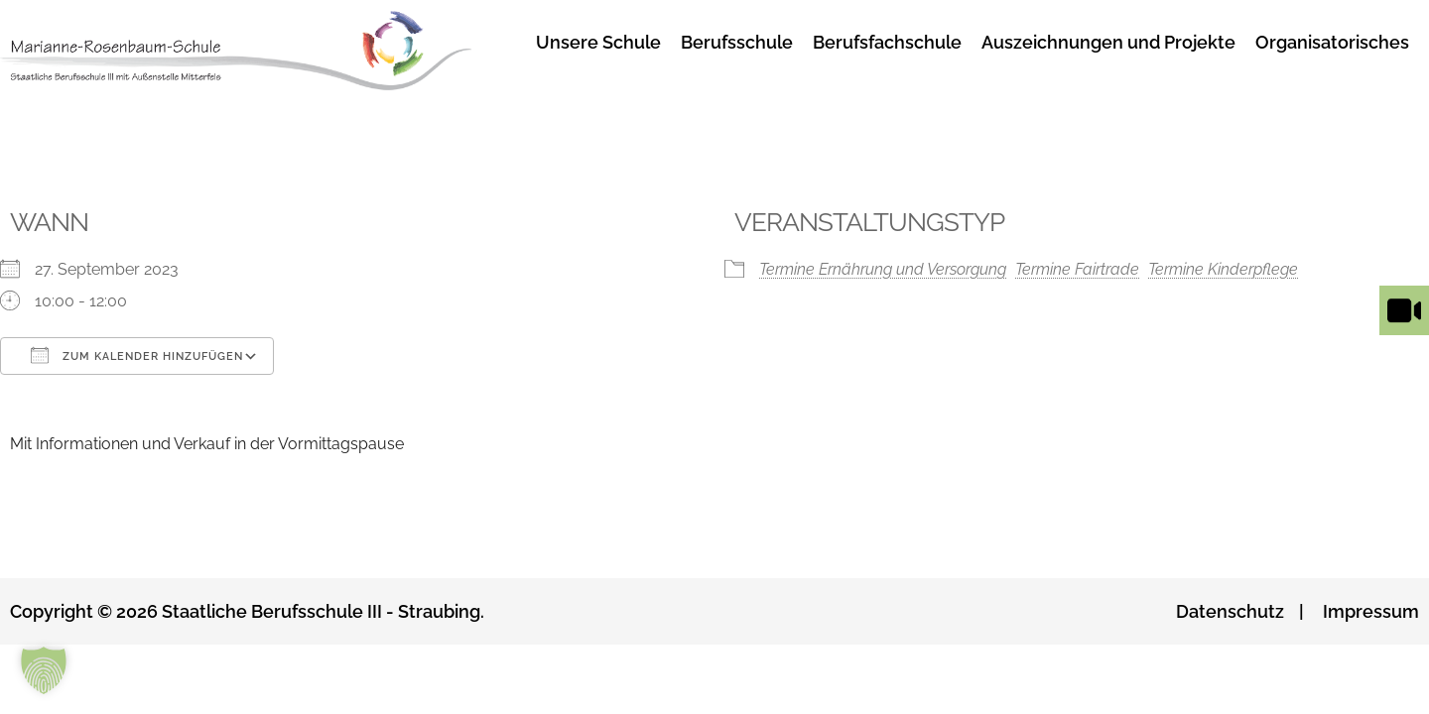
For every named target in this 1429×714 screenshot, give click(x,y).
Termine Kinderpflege (1223, 269)
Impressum (1371, 611)
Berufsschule (737, 42)
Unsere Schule (598, 42)
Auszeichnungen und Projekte (1108, 42)
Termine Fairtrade (1077, 269)
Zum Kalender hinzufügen (137, 355)
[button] (43, 670)
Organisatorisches (1332, 42)
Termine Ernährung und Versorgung (882, 269)
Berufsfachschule (887, 42)
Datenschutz (1230, 611)
